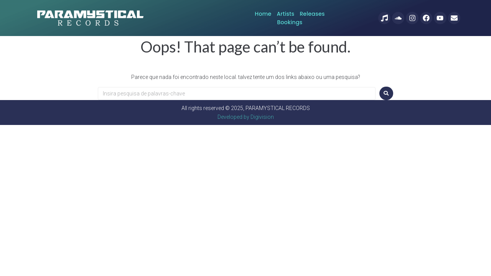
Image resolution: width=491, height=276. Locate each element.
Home (247, 17)
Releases (296, 17)
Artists (270, 17)
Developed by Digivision (245, 115)
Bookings (327, 17)
